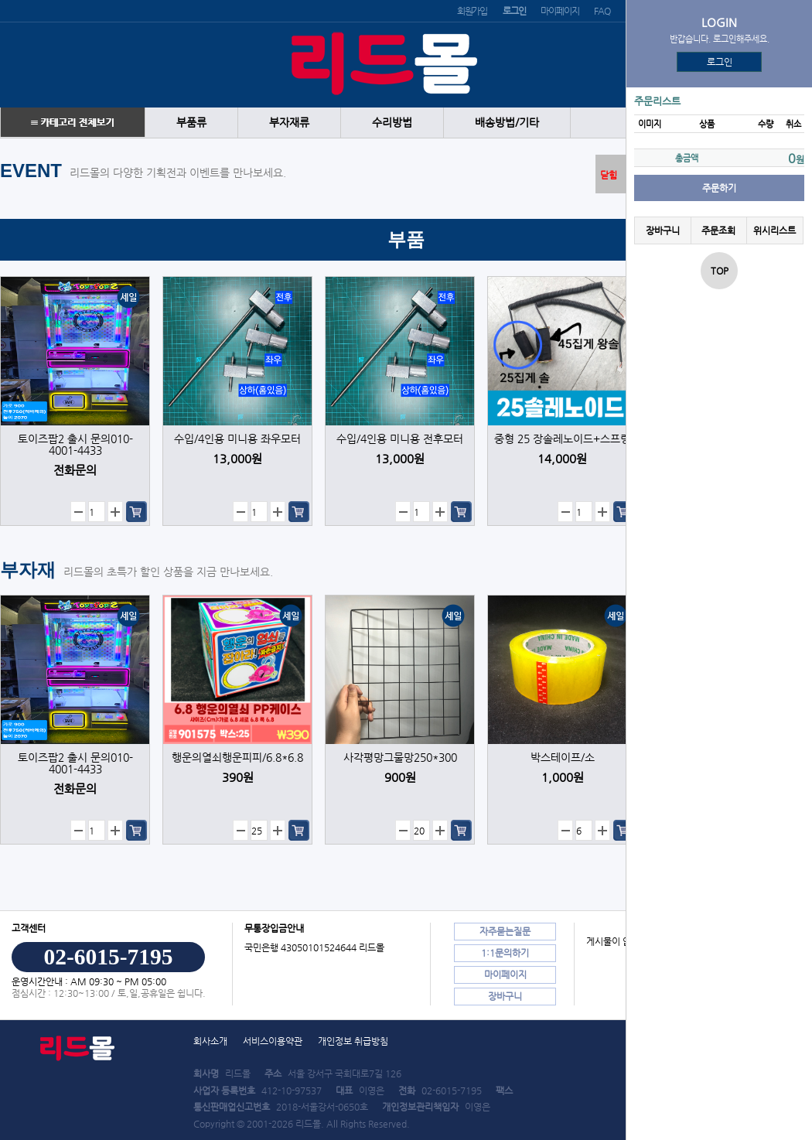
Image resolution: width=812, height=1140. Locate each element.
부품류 (191, 122)
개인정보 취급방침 (353, 1041)
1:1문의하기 (505, 952)
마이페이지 (559, 10)
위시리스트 (774, 230)
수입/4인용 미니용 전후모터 (399, 439)
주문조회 (718, 230)
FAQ (601, 10)
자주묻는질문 (505, 931)
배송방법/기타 (507, 122)
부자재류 (289, 122)
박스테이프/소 (563, 757)
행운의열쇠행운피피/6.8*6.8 (237, 757)
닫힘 (608, 174)
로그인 (719, 61)
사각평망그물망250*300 (400, 757)
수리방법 (392, 122)
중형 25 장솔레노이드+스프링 (562, 439)
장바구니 (663, 230)
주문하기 (719, 188)
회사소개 (210, 1041)
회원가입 (472, 10)
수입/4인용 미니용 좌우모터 (237, 439)
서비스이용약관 (272, 1041)
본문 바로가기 (0, 0)
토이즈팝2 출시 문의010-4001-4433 (75, 444)
